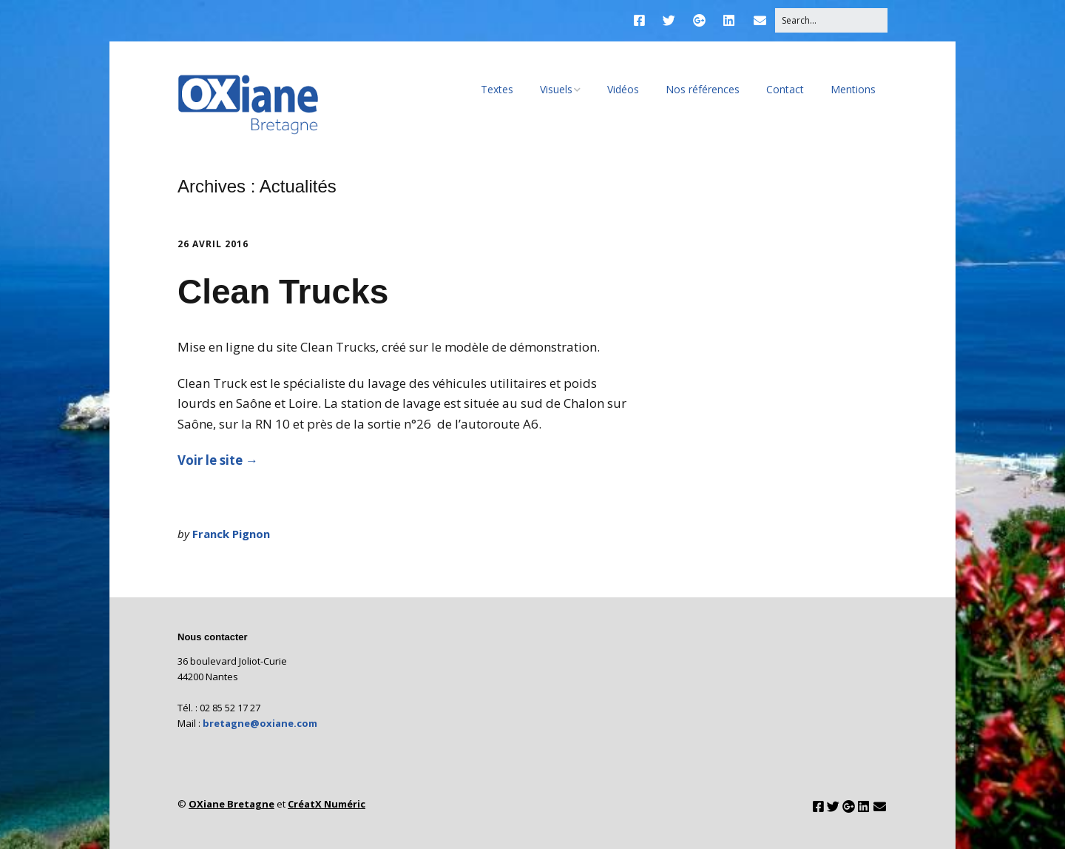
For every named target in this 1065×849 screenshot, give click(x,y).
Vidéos (623, 89)
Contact (785, 89)
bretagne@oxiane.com (260, 723)
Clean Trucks (283, 291)
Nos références (703, 89)
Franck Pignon (231, 533)
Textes (497, 89)
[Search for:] (831, 20)
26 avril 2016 (213, 244)
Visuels (556, 89)
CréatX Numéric (326, 804)
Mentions (853, 89)
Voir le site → (218, 460)
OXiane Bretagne (231, 804)
